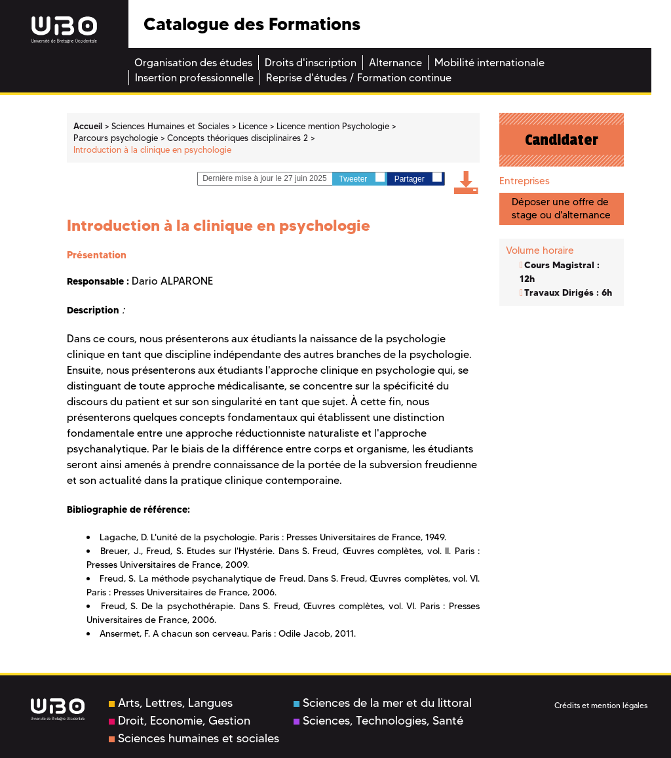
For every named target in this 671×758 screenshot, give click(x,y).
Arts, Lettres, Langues (171, 703)
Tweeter (362, 178)
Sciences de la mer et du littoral (383, 703)
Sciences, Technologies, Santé (378, 720)
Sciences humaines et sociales (194, 738)
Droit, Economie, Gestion (179, 720)
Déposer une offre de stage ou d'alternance (561, 208)
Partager (418, 178)
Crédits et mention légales (600, 705)
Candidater (561, 140)
